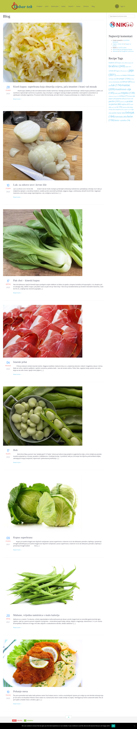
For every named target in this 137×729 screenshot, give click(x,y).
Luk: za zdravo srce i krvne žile (30, 184)
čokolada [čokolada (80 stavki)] (121, 116)
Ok (113, 726)
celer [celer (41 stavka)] (128, 67)
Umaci (78, 6)
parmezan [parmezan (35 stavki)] (129, 99)
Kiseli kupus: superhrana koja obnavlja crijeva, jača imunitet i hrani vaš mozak (55, 86)
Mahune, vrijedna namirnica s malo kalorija (36, 615)
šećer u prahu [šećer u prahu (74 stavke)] (122, 120)
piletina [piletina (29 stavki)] (123, 101)
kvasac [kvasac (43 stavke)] (118, 82)
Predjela (40, 6)
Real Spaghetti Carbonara (126, 51)
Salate (63, 6)
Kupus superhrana (22, 537)
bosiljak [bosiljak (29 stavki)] (130, 63)
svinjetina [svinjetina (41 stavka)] (119, 109)
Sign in (123, 6)
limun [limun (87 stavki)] (127, 81)
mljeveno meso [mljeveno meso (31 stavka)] (114, 96)
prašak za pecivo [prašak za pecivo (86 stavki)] (121, 103)
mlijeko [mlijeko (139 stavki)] (128, 92)
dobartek (115, 49)
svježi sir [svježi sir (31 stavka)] (127, 109)
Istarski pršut (20, 362)
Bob (15, 450)
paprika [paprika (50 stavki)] (120, 99)
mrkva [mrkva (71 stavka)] (123, 96)
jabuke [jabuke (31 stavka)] (125, 71)
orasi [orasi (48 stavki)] (131, 96)
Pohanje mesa (20, 691)
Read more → (17, 99)
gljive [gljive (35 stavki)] (119, 71)
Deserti (71, 6)
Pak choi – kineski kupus (26, 280)
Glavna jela (55, 6)
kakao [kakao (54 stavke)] (126, 75)
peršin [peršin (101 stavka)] (114, 101)
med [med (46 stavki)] (117, 93)
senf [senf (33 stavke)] (113, 107)
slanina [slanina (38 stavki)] (125, 107)
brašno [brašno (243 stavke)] (117, 66)
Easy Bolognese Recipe (125, 49)
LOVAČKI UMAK (122, 48)
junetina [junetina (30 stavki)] (119, 75)
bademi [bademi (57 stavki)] (113, 63)
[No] (134, 726)
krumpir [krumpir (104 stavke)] (123, 78)
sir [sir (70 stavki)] (119, 107)
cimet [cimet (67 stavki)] (113, 71)
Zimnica (86, 6)
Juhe (47, 6)
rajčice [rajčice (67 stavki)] (125, 104)
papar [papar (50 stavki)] (112, 99)
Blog (93, 6)
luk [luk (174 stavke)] (116, 85)
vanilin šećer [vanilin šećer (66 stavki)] (118, 113)
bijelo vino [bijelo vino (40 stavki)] (122, 63)
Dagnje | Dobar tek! (118, 44)
